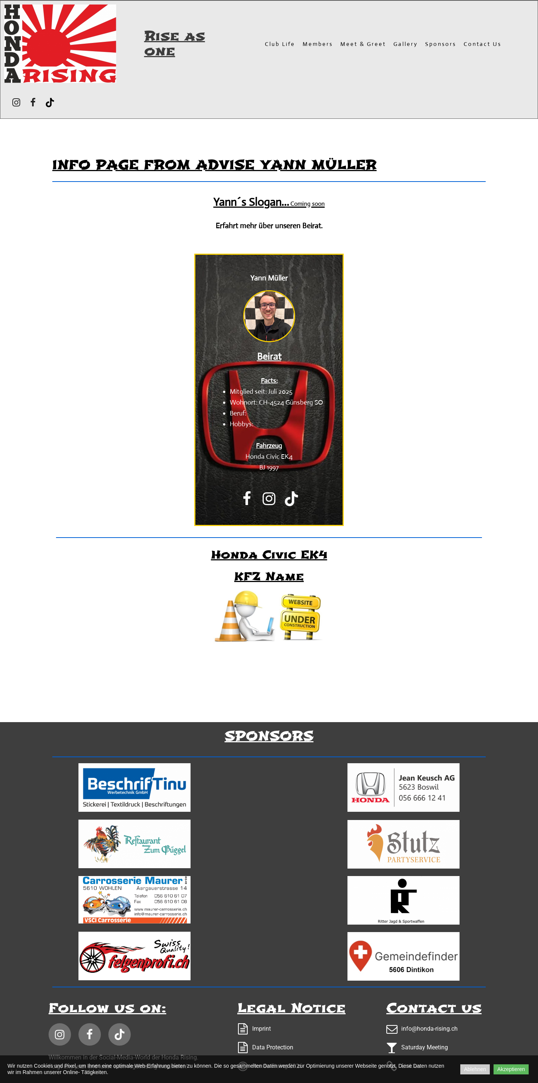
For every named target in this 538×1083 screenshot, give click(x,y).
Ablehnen (475, 1069)
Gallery (405, 43)
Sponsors (440, 43)
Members (318, 43)
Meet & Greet (363, 43)
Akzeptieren (511, 1069)
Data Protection (272, 1047)
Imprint (261, 1028)
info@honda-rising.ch (429, 1028)
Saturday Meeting (424, 1047)
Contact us (482, 43)
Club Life (280, 43)
